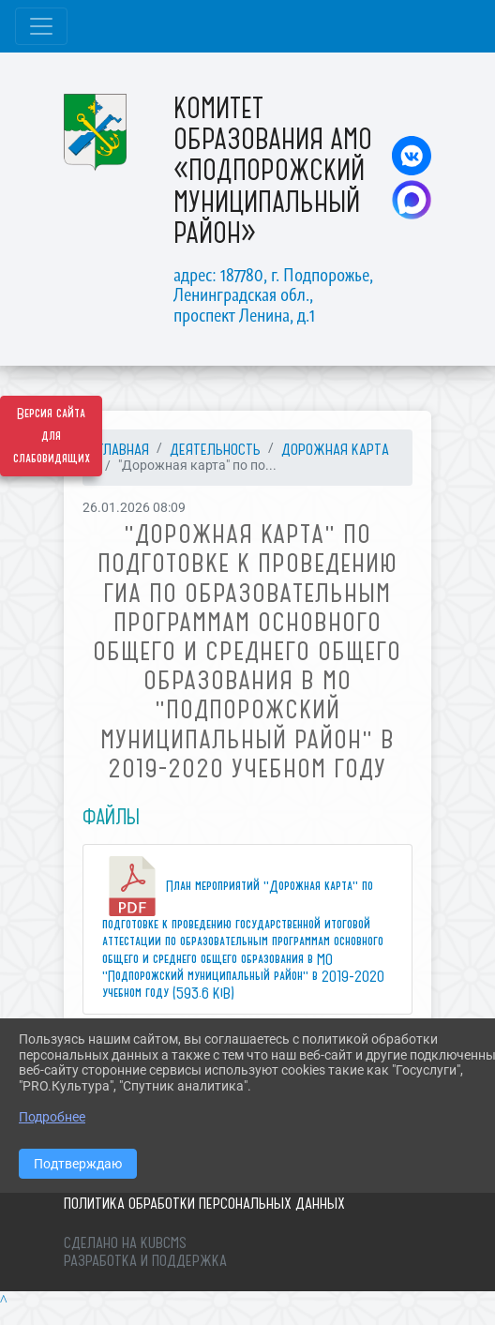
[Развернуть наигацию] (41, 26)
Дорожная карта (335, 449)
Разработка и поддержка (145, 1260)
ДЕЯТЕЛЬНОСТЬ (215, 449)
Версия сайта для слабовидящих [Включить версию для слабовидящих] (51, 436)
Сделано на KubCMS (125, 1242)
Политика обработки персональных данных (204, 1203)
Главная (123, 449)
